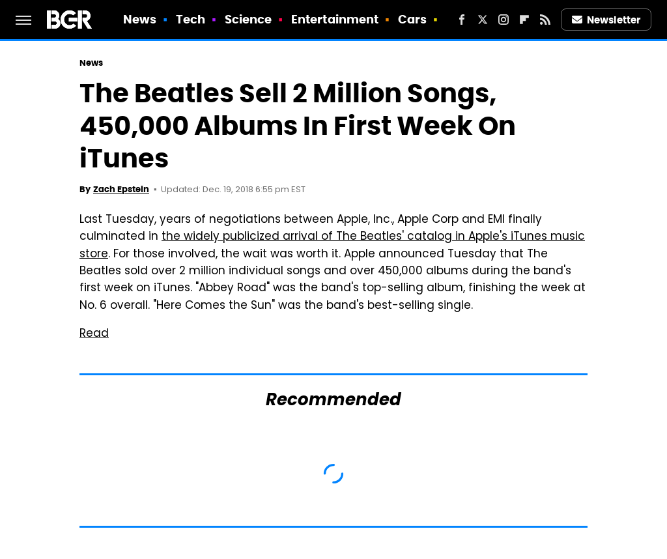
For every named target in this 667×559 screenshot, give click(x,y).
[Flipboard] (524, 19)
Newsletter (606, 20)
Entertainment (334, 19)
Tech (190, 19)
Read (94, 334)
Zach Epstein (121, 189)
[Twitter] (482, 19)
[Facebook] (462, 19)
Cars (412, 19)
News (139, 19)
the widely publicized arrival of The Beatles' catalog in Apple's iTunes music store (332, 245)
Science (248, 19)
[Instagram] (503, 19)
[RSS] (545, 19)
